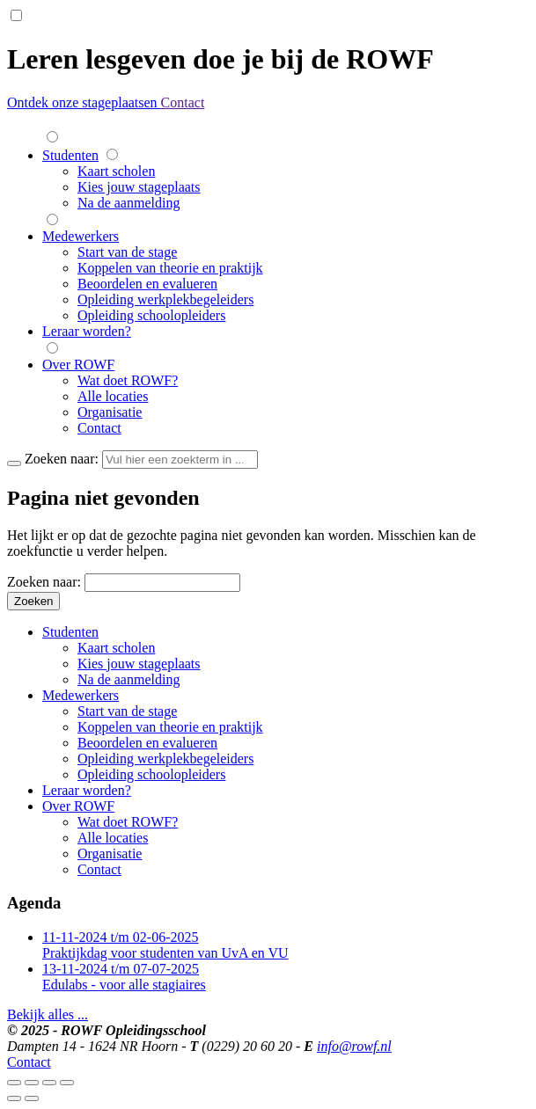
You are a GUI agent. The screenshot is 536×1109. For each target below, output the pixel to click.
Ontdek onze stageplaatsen (84, 102)
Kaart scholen (116, 171)
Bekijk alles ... (47, 1014)
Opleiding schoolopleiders (151, 315)
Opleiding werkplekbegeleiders (165, 299)
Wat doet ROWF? (127, 380)
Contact (183, 102)
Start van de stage (127, 251)
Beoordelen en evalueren (147, 283)
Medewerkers (80, 236)
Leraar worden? (86, 331)
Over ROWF (78, 364)
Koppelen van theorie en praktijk (170, 267)
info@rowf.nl (354, 1046)
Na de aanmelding (128, 202)
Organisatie (109, 412)
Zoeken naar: (44, 581)
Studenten (70, 155)
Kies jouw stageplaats (139, 186)
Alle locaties (112, 396)
